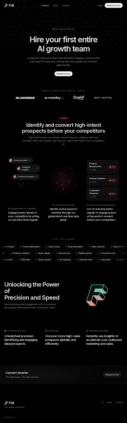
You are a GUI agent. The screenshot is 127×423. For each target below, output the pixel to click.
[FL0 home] (9, 5)
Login (100, 5)
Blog (56, 5)
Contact (66, 5)
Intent (109, 402)
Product (45, 5)
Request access (114, 5)
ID (102, 402)
